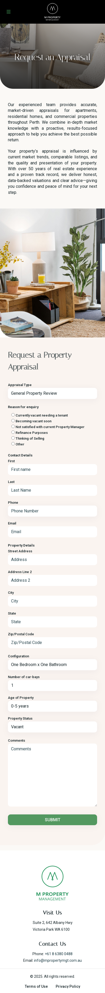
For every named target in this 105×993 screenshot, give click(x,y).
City (11, 593)
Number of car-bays (24, 677)
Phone (13, 503)
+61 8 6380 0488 (59, 954)
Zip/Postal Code (21, 634)
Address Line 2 (20, 572)
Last (11, 482)
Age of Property (21, 698)
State (12, 613)
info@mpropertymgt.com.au (58, 960)
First (11, 461)
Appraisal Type (20, 385)
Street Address (20, 551)
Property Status (20, 718)
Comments (16, 740)
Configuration (18, 656)
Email (12, 523)
